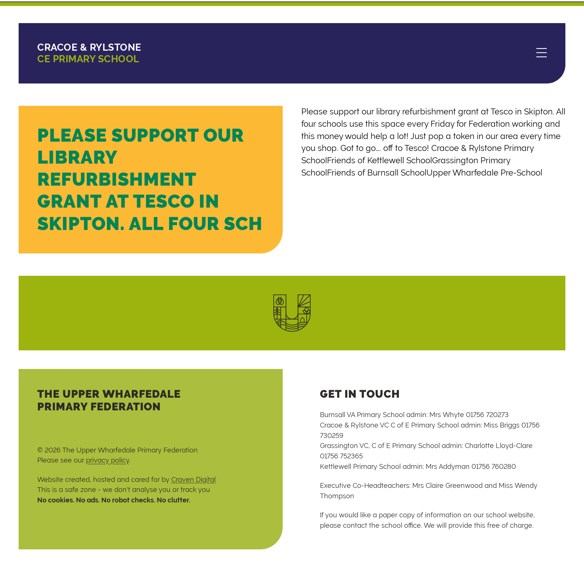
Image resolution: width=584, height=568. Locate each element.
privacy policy (107, 460)
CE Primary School (89, 53)
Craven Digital (193, 479)
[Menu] (541, 53)
